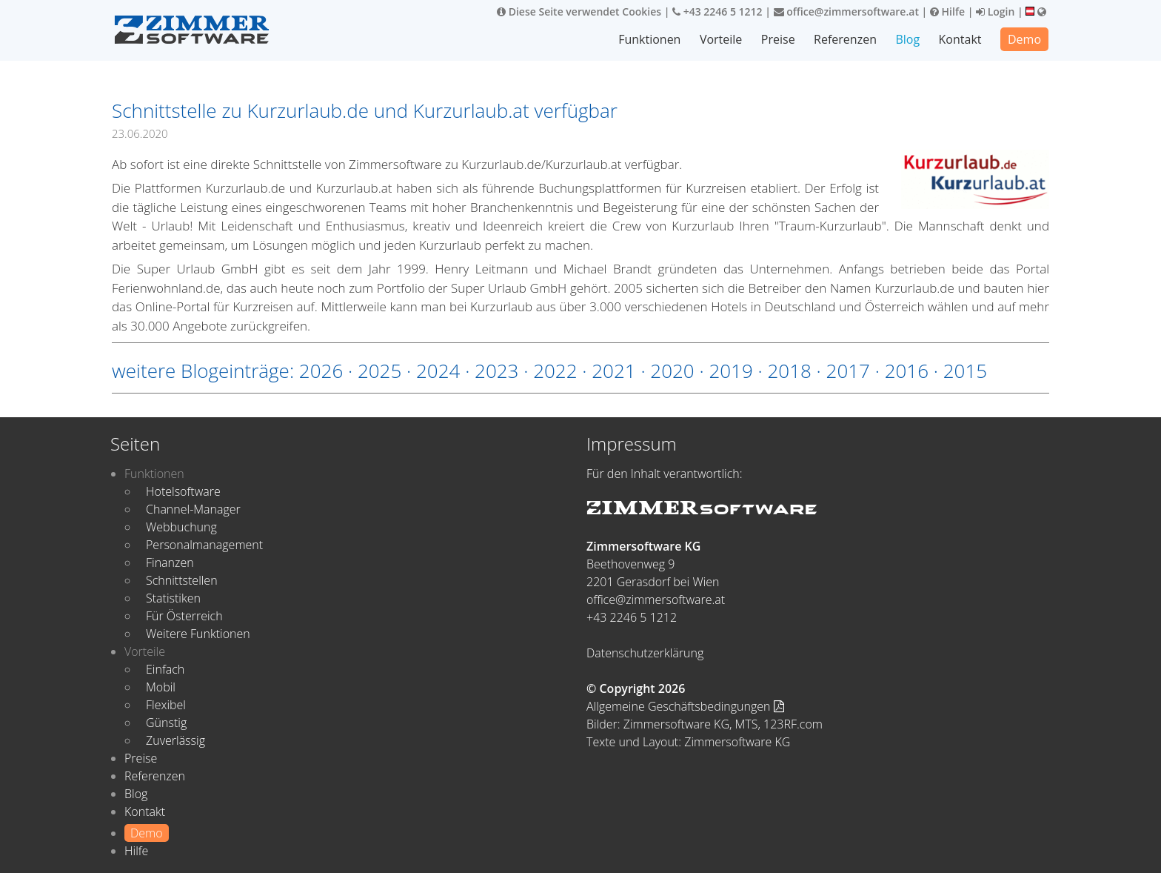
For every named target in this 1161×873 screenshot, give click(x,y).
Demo (1024, 39)
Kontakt (960, 39)
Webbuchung (181, 527)
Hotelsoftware (183, 491)
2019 (730, 370)
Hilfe (947, 11)
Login (995, 11)
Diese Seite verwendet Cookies (579, 11)
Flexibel (166, 705)
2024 (438, 370)
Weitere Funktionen (198, 633)
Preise (778, 39)
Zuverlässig (175, 740)
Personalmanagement (204, 545)
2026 (321, 370)
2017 (848, 370)
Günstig (166, 722)
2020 (672, 370)
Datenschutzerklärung (644, 653)
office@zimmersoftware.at (846, 11)
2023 (496, 370)
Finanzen (170, 562)
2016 (907, 370)
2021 (613, 370)
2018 (789, 370)
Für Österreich (184, 616)
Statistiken (173, 598)
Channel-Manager (193, 509)
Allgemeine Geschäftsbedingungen (685, 706)
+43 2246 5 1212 (717, 11)
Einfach (165, 669)
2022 (555, 370)
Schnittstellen (182, 580)
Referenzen (845, 39)
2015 (965, 370)
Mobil (160, 687)
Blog (907, 39)
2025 (379, 370)
